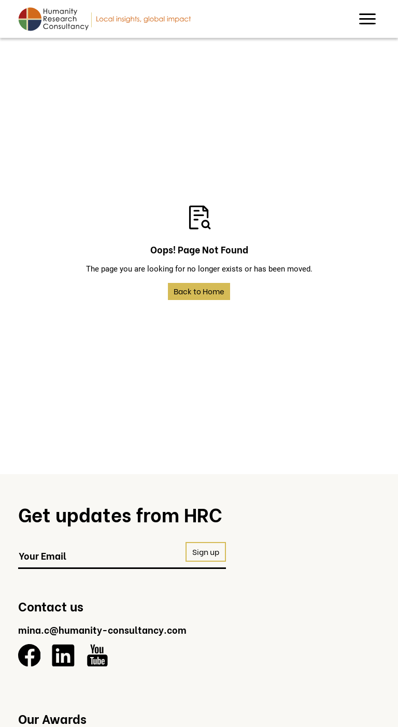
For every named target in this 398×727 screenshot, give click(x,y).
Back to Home (199, 291)
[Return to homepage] (104, 19)
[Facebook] (29, 655)
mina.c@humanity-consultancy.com (102, 629)
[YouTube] (97, 655)
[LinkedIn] (63, 655)
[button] (367, 19)
